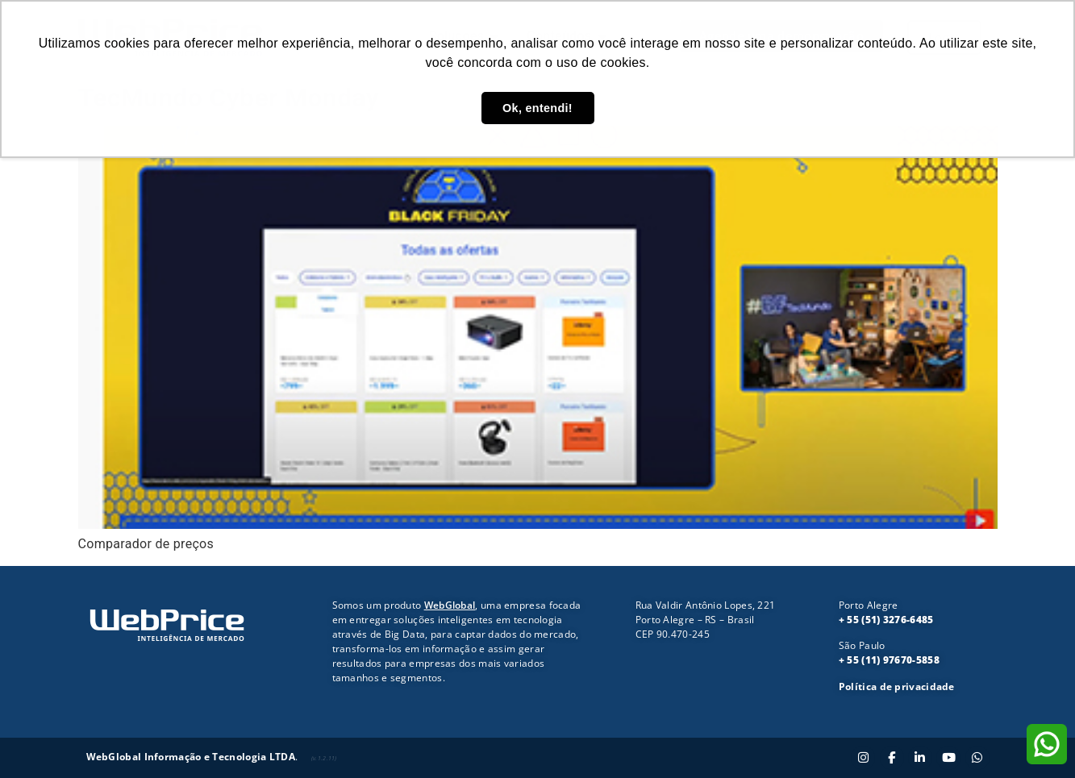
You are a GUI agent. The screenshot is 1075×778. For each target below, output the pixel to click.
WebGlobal (450, 605)
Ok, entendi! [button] (537, 108)
